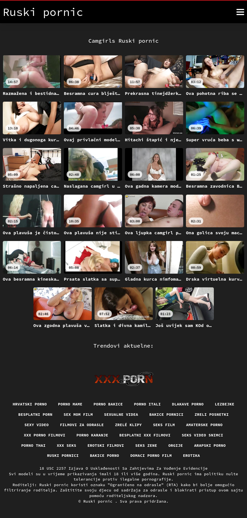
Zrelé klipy (128, 424)
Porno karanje (92, 435)
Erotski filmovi (106, 445)
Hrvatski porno (30, 404)
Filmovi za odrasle (82, 424)
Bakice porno (104, 455)
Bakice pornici (166, 414)
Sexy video (36, 424)
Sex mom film (78, 414)
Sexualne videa (121, 414)
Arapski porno (210, 445)
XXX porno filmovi (45, 435)
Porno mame (70, 404)
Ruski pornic (99, 501)
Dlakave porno (188, 404)
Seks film (164, 424)
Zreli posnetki (212, 414)
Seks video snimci (202, 435)
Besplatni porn (35, 414)
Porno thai (33, 445)
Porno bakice (108, 404)
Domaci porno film (151, 455)
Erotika (191, 455)
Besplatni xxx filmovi (145, 435)
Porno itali (147, 404)
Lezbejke (224, 404)
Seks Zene (146, 445)
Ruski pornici (63, 455)
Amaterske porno (204, 424)
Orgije (175, 445)
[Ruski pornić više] (240, 12)
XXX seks (66, 445)
